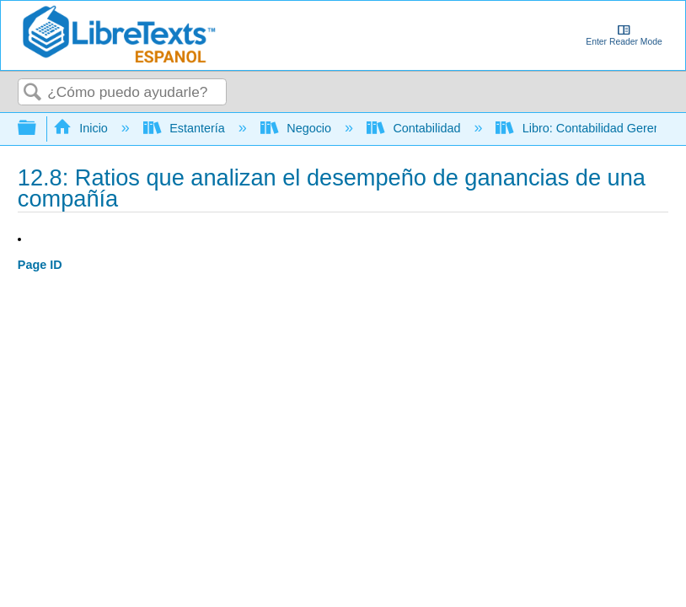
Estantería (185, 128)
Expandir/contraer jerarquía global (38, 128)
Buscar (33, 93)
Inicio (82, 128)
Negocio (297, 128)
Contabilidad (415, 128)
